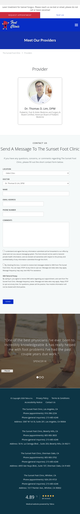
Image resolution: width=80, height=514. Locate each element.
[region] (40, 348)
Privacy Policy (42, 398)
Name (5, 189)
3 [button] (42, 377)
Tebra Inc (28, 398)
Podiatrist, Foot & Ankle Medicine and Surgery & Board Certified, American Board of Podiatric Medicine (40, 114)
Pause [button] (7, 371)
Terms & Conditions (60, 398)
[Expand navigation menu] (76, 24)
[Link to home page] (36, 24)
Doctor (6, 179)
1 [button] (37, 377)
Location (7, 169)
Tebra (52, 504)
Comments (7, 220)
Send (8, 301)
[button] (20, 15)
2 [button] (40, 377)
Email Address (9, 199)
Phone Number (9, 210)
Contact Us (50, 402)
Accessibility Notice (33, 402)
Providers (28, 53)
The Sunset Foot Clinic (11, 53)
